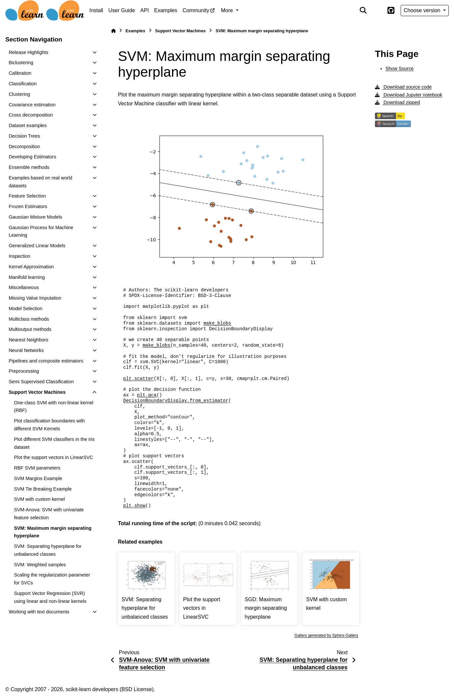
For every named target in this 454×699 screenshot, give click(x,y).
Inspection (19, 256)
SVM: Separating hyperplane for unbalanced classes (47, 550)
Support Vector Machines (37, 392)
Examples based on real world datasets (40, 181)
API (144, 10)
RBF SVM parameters (37, 467)
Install (96, 10)
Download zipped (397, 102)
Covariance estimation (32, 104)
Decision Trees (24, 136)
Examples (165, 10)
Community (196, 10)
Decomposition (24, 146)
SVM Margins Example (38, 478)
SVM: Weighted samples (40, 564)
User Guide (121, 10)
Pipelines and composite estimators (46, 360)
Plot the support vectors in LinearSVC (53, 457)
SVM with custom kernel (39, 499)
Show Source (399, 68)
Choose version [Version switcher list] (423, 10)
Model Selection (25, 308)
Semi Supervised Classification (41, 381)
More (228, 10)
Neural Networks (26, 350)
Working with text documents (39, 611)
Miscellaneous (24, 287)
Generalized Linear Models (37, 245)
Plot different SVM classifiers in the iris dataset (54, 443)
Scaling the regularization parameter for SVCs (52, 578)
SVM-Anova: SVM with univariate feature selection (49, 513)
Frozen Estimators (28, 206)
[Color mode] (377, 10)
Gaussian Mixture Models (35, 217)
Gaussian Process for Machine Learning (41, 231)
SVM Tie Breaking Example (42, 489)
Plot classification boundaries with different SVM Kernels (49, 424)
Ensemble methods (29, 167)
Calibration (20, 73)
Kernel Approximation (31, 266)
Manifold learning (27, 277)
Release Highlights (28, 52)
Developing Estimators (32, 156)
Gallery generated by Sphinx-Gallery (326, 635)
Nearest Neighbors (28, 339)
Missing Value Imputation (35, 298)
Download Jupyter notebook (408, 94)
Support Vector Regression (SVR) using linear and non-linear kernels (50, 597)
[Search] (363, 10)
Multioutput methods (30, 329)
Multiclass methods (29, 319)
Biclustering (21, 62)
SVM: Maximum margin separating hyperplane (52, 532)
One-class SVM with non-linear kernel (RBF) (53, 406)
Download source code (403, 87)
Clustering (19, 94)
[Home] (113, 30)
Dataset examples (27, 125)
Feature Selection (27, 196)
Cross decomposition (31, 115)
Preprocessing (24, 371)
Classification (23, 83)
